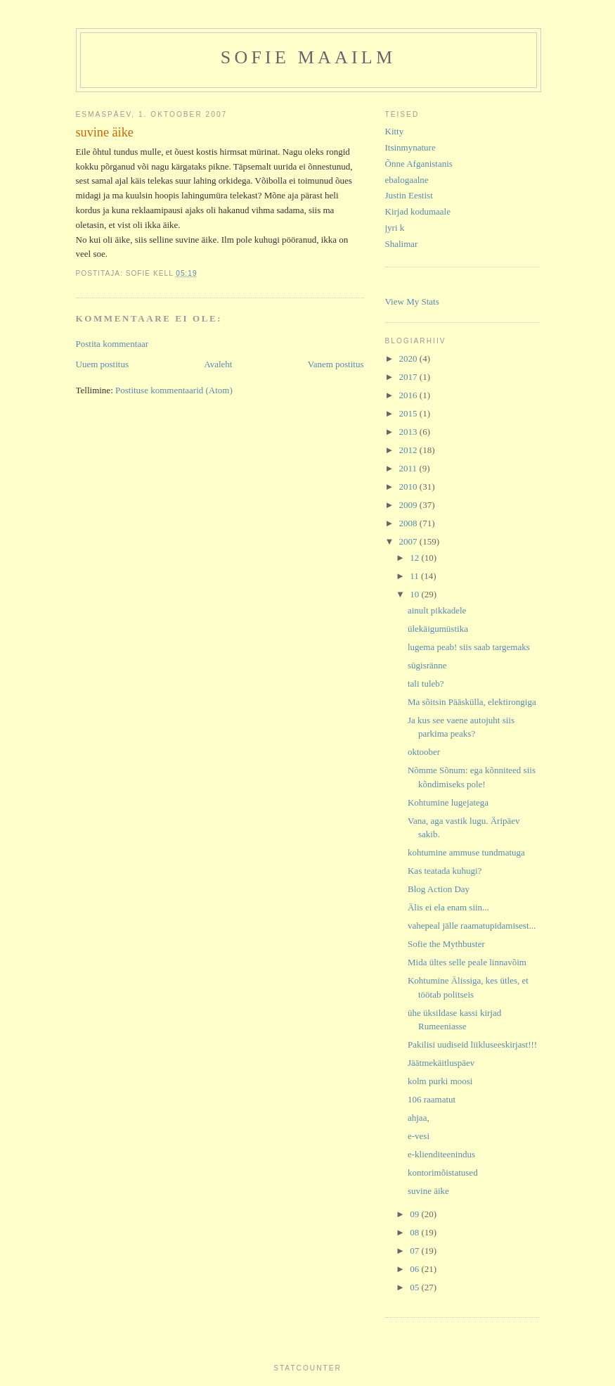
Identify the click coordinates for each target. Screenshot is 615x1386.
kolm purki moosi (440, 1081)
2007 (409, 541)
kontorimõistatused (443, 1172)
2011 (409, 468)
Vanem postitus (336, 364)
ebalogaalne (407, 179)
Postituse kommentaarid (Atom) (174, 390)
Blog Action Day (439, 889)
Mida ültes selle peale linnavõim (467, 962)
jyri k (395, 227)
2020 (409, 358)
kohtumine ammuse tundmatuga (466, 852)
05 (415, 1287)
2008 (409, 523)
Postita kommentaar (112, 343)
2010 (409, 486)
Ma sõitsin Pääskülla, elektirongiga (472, 702)
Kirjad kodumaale (418, 211)
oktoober (424, 751)
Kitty (394, 131)
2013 (409, 431)
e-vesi (418, 1136)
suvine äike (428, 1190)
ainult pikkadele (437, 610)
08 (415, 1232)
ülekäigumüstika (438, 628)
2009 (409, 505)
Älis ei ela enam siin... (448, 907)
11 (415, 576)
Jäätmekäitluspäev (441, 1062)
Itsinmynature (410, 147)
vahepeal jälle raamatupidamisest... (472, 925)
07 (415, 1250)
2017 (409, 376)
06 (415, 1269)
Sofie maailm (308, 57)
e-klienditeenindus (441, 1154)
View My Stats (412, 301)
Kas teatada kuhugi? (444, 870)
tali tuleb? (426, 683)
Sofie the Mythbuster (446, 944)
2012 (409, 450)
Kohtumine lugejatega (448, 802)
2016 (409, 395)
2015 (409, 413)
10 (415, 594)
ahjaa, (418, 1117)
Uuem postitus (102, 364)
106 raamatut (431, 1099)
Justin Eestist (409, 195)
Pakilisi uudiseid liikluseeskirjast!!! (472, 1044)
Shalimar (401, 244)
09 (415, 1214)
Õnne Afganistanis (419, 163)
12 (415, 557)
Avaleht (218, 364)
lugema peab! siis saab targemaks (469, 647)
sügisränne (427, 665)
